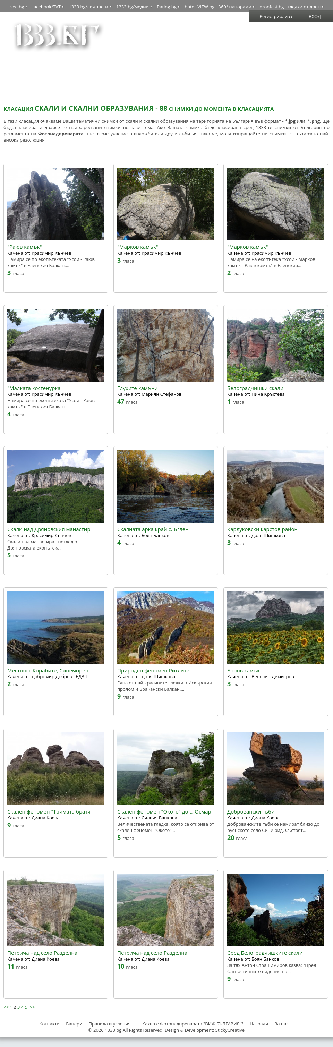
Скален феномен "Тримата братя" (50, 812)
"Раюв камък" (24, 247)
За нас (282, 1024)
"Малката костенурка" (34, 388)
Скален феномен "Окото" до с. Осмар (164, 812)
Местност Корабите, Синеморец (47, 670)
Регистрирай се (276, 16)
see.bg (17, 6)
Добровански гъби (250, 812)
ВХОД (315, 16)
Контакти (49, 1024)
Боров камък (243, 670)
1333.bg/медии (132, 6)
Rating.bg (167, 6)
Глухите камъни (137, 388)
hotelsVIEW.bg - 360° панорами (218, 6)
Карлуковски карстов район (262, 529)
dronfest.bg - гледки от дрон (290, 6)
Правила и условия (110, 1024)
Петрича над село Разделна (42, 953)
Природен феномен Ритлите (153, 670)
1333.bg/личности (88, 6)
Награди (259, 1024)
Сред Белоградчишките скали (264, 953)
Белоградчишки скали (255, 388)
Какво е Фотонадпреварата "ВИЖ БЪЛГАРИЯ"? (193, 1024)
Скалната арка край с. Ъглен (153, 529)
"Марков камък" (137, 247)
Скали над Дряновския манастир (49, 529)
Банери (74, 1024)
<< (6, 1007)
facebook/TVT (46, 6)
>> (32, 1007)
